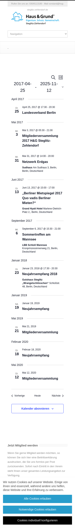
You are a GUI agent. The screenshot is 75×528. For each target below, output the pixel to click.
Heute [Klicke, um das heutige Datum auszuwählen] (37, 395)
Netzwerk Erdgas (35, 162)
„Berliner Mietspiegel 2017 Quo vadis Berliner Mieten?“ (42, 198)
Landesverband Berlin (39, 112)
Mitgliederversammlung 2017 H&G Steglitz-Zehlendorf (40, 140)
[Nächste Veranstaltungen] (58, 396)
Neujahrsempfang (35, 309)
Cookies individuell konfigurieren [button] (37, 520)
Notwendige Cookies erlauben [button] (37, 509)
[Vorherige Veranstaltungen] (18, 396)
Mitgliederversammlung (40, 332)
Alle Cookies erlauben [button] (37, 498)
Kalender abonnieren (35, 408)
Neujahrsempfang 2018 (39, 274)
